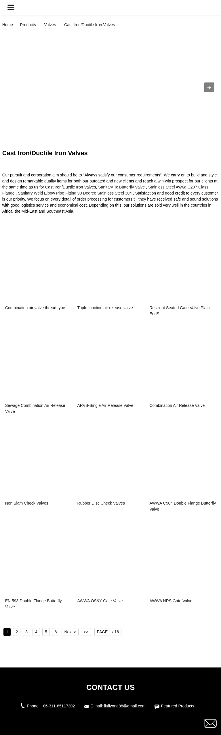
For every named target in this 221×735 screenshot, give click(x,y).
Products (28, 24)
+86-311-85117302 (58, 706)
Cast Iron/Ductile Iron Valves (89, 24)
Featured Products (177, 706)
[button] (11, 7)
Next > (70, 632)
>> (85, 632)
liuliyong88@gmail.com (125, 706)
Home (7, 24)
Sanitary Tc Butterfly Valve (121, 187)
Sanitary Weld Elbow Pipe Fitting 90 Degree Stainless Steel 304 (75, 193)
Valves (50, 24)
